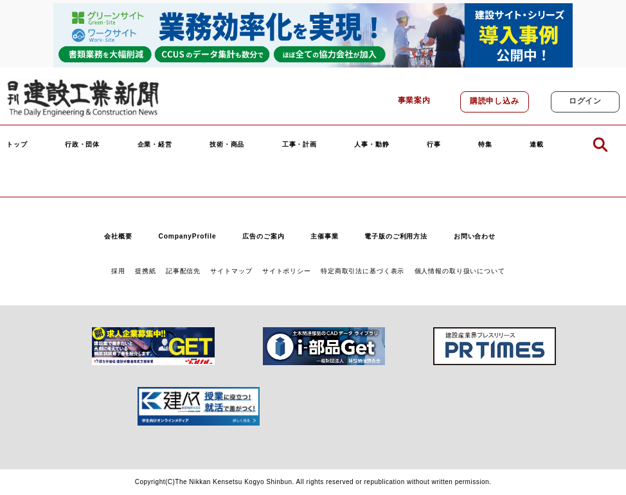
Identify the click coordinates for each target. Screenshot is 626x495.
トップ (17, 144)
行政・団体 (82, 144)
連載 (537, 144)
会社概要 (118, 236)
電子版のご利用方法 (395, 236)
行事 (434, 144)
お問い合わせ (475, 236)
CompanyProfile (187, 236)
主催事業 (324, 236)
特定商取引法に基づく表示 (362, 270)
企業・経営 (155, 144)
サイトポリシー (286, 270)
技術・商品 (227, 144)
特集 (485, 144)
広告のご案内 (263, 236)
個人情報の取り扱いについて (460, 270)
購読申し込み (494, 100)
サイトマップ (231, 270)
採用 (118, 270)
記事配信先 (183, 270)
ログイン (585, 100)
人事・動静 (371, 144)
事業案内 (414, 100)
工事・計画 (299, 144)
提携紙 (145, 270)
